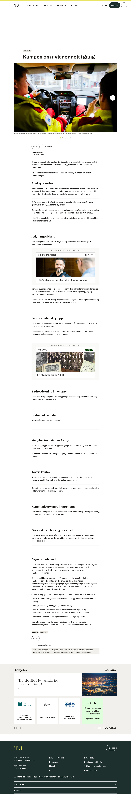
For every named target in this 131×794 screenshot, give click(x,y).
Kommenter (48, 146)
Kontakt (65, 790)
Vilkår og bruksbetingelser (95, 766)
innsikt (35, 632)
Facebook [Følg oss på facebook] (53, 762)
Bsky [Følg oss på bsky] (51, 770)
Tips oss (111, 748)
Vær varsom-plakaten (47, 777)
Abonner (114, 5)
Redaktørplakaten (66, 777)
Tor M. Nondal (20, 769)
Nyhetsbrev (89, 758)
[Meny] (124, 5)
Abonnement (65, 784)
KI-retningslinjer (91, 770)
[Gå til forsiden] (16, 5)
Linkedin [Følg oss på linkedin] (52, 766)
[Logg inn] (103, 5)
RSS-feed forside (56, 758)
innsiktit (27, 51)
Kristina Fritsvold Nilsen (24, 760)
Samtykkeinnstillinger (93, 762)
